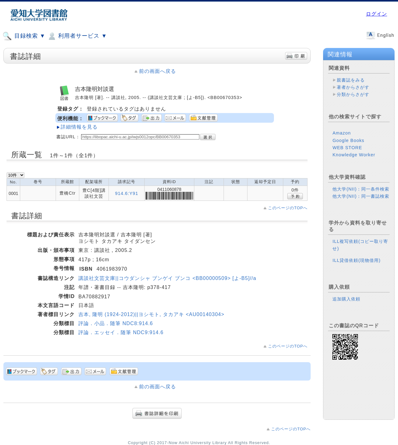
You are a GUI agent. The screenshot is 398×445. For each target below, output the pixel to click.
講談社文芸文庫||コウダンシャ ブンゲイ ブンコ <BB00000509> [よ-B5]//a (167, 278)
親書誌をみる (351, 80)
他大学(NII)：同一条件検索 (360, 189)
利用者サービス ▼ (77, 36)
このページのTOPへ (288, 208)
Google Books (348, 140)
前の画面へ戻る (157, 71)
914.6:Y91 (126, 193)
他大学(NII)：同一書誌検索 (360, 196)
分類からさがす (353, 94)
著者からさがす (353, 87)
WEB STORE (347, 147)
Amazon (341, 132)
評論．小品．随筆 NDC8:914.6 (115, 323)
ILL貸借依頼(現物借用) (356, 260)
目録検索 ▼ (23, 36)
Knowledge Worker (353, 154)
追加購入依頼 (346, 298)
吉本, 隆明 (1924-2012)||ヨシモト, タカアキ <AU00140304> (151, 314)
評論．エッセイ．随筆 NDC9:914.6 (121, 332)
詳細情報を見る (79, 127)
